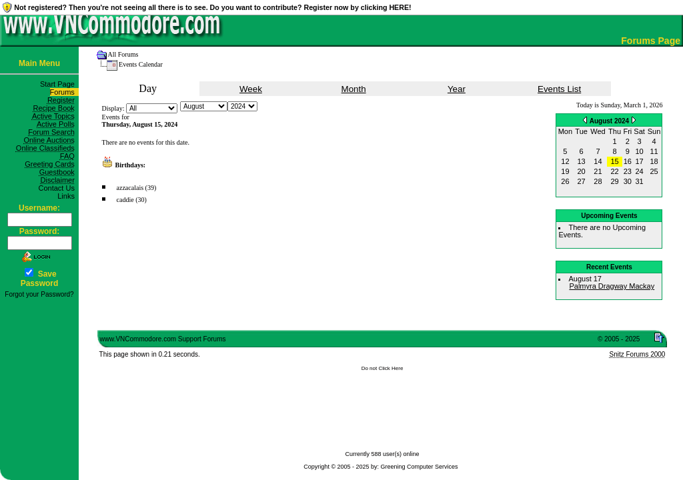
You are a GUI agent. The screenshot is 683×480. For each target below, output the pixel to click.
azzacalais (130, 187)
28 (598, 181)
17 (640, 161)
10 (640, 151)
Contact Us (58, 188)
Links (68, 196)
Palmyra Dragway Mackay (611, 286)
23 (628, 171)
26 (565, 181)
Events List (559, 89)
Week (250, 89)
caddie (125, 199)
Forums (64, 92)
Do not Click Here (383, 368)
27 (582, 181)
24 (640, 171)
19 (565, 171)
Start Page (59, 84)
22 (614, 171)
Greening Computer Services (419, 466)
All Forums (123, 54)
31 (640, 181)
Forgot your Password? (39, 294)
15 (614, 161)
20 (582, 171)
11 (654, 151)
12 (565, 161)
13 (582, 161)
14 (598, 161)
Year (457, 89)
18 (654, 161)
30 (628, 181)
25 (654, 171)
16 (628, 161)
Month (354, 89)
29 (614, 181)
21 (598, 171)
